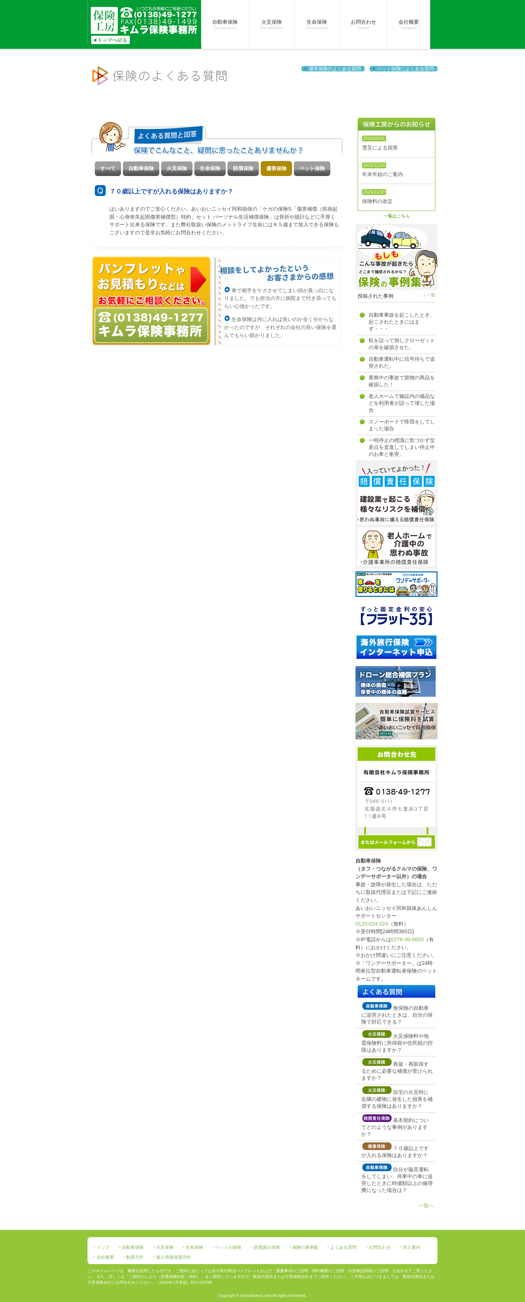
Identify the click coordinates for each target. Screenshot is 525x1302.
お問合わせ (380, 1247)
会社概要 (105, 1257)
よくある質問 (343, 1247)
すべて (108, 168)
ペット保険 (312, 168)
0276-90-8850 (407, 939)
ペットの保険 (228, 1247)
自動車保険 (141, 168)
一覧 (431, 295)
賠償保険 (243, 168)
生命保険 (210, 168)
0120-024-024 (371, 924)
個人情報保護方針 (173, 1257)
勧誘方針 (135, 1257)
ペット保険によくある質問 (405, 68)
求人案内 (411, 1247)
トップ (103, 1247)
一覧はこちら (397, 216)
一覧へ (426, 1205)
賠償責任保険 (267, 1247)
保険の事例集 (305, 1247)
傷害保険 (276, 168)
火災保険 (177, 168)
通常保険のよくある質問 (335, 68)
